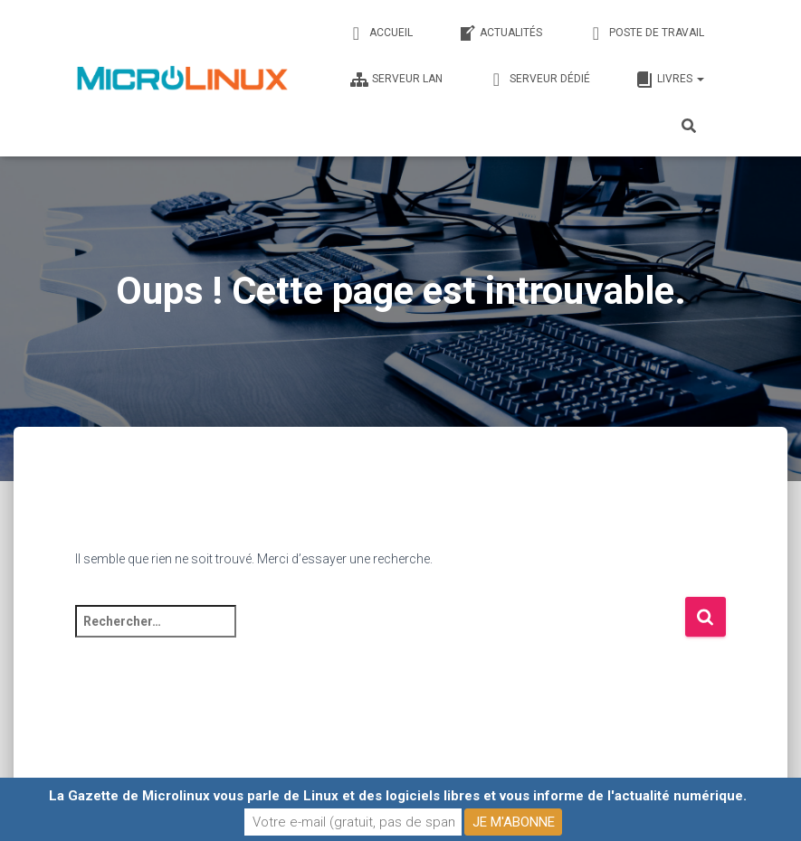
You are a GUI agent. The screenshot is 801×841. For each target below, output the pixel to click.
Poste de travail (645, 33)
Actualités (500, 33)
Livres (669, 80)
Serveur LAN (396, 80)
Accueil (380, 33)
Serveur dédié (539, 80)
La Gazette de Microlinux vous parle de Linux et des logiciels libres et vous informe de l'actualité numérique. (398, 796)
